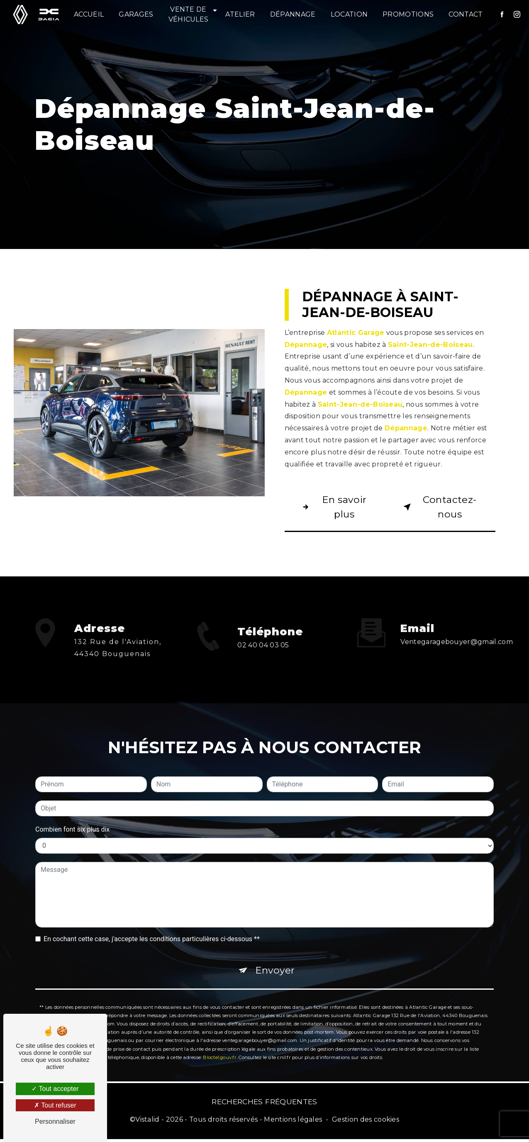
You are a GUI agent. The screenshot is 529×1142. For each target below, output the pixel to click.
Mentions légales (293, 1122)
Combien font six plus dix (72, 818)
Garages (136, 14)
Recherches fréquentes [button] (264, 1104)
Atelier (240, 14)
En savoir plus (334, 507)
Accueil (89, 14)
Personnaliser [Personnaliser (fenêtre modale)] (55, 1121)
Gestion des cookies (365, 1122)
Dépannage (293, 14)
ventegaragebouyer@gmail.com (456, 631)
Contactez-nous (439, 507)
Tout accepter (55, 1088)
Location (349, 14)
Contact (466, 14)
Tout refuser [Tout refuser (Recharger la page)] (55, 1105)
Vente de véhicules (188, 14)
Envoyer (275, 960)
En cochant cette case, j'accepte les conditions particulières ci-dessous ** (152, 928)
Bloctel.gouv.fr (219, 1048)
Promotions (408, 14)
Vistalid (147, 1122)
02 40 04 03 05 (263, 659)
